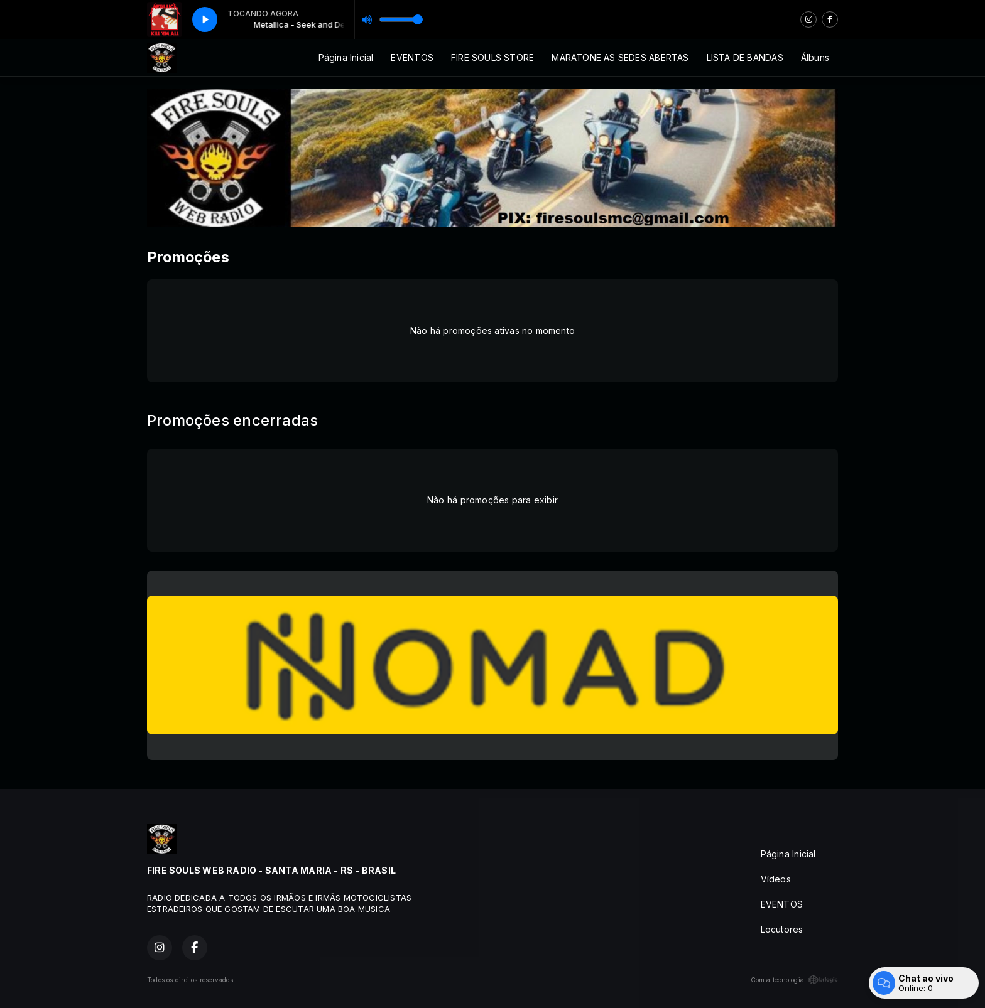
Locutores (782, 929)
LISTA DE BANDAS (745, 57)
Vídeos (776, 879)
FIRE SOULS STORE (492, 57)
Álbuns (815, 57)
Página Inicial (346, 57)
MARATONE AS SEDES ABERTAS (620, 57)
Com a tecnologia (794, 979)
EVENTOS (412, 57)
